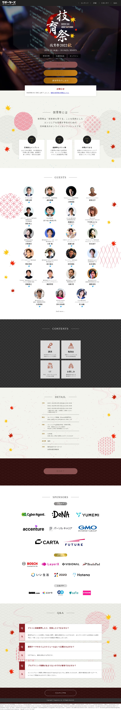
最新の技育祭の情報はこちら (60, 93)
